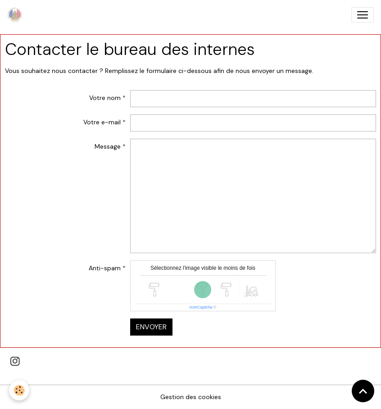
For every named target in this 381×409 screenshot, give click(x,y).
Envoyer (151, 327)
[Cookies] (19, 390)
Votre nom (105, 98)
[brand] (16, 15)
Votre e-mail (102, 122)
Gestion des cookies (190, 397)
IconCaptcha (201, 307)
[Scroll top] (363, 391)
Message (108, 146)
